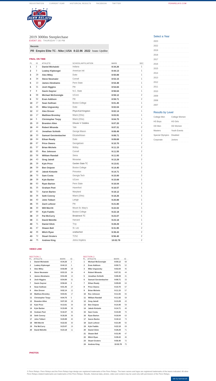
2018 (156, 55)
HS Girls (175, 121)
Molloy (75, 147)
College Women (178, 117)
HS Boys (157, 121)
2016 (156, 64)
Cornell (76, 79)
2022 (156, 46)
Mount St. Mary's (80, 208)
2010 (156, 91)
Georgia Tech (79, 175)
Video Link (35, 249)
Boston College (79, 103)
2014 (156, 73)
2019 (156, 50)
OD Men (157, 126)
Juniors (174, 140)
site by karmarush (180, 379)
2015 (156, 68)
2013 (156, 77)
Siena (75, 155)
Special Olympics (161, 135)
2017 (156, 59)
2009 (156, 96)
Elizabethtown (79, 135)
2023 (156, 41)
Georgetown (78, 143)
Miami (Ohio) (78, 115)
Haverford (77, 187)
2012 (156, 82)
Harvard (76, 220)
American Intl (78, 71)
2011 (156, 87)
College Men (159, 117)
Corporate (158, 140)
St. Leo (76, 228)
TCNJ (75, 236)
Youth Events (177, 130)
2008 (156, 100)
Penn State (78, 83)
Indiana (76, 66)
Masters (157, 130)
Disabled (175, 135)
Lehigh (76, 200)
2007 (156, 105)
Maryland (77, 191)
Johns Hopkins (79, 240)
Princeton (77, 171)
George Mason (79, 131)
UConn (76, 95)
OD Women (176, 126)
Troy (75, 224)
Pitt (74, 87)
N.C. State (77, 91)
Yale (74, 127)
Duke (75, 75)
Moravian (77, 159)
